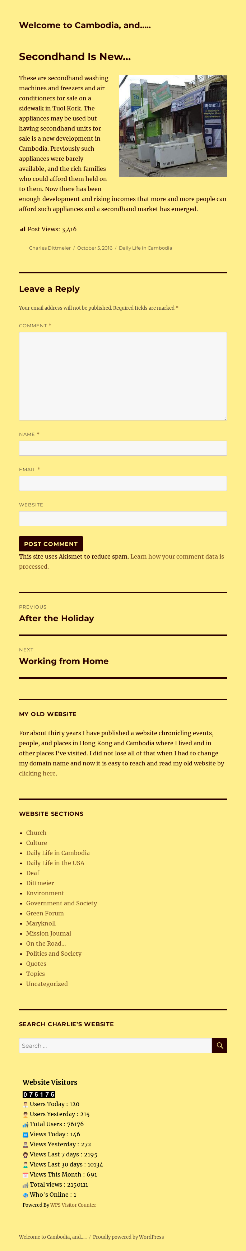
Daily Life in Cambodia (145, 248)
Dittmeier (40, 883)
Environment (45, 893)
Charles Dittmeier (50, 248)
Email (30, 470)
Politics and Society (54, 953)
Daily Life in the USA (55, 862)
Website (31, 505)
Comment (35, 326)
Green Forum (45, 913)
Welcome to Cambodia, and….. (85, 25)
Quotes (36, 963)
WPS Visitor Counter (73, 1205)
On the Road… (46, 943)
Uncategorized (47, 983)
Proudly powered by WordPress (128, 1237)
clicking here (37, 773)
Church (36, 832)
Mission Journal (48, 933)
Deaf (32, 873)
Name (29, 434)
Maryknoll (41, 923)
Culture (36, 842)
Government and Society (61, 903)
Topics (35, 973)
